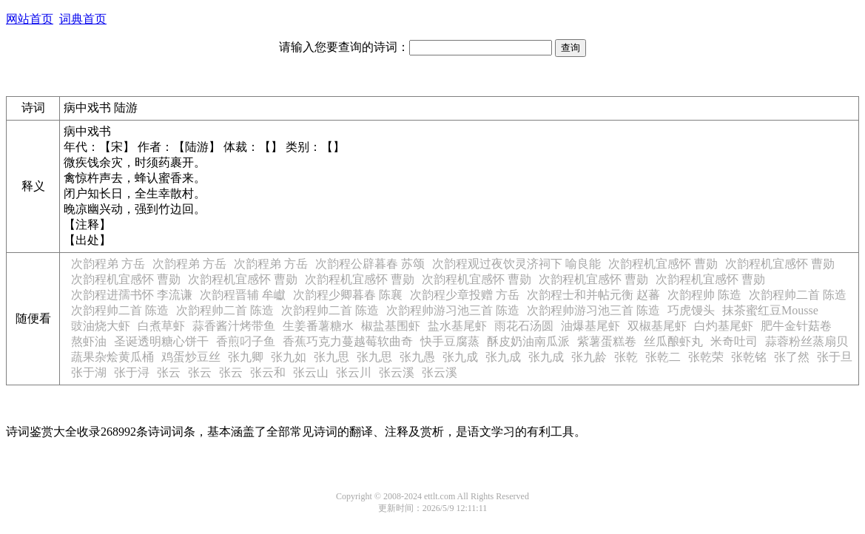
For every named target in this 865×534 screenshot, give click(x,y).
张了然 (792, 357)
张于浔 (131, 372)
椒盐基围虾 (390, 326)
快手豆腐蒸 (449, 341)
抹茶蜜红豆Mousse (770, 310)
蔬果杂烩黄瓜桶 (112, 357)
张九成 (460, 357)
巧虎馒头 (691, 310)
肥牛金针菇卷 (796, 326)
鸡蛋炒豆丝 (191, 357)
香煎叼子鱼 (245, 341)
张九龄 (589, 357)
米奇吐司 (734, 341)
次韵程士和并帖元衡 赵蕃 (593, 294)
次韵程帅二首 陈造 (798, 294)
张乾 (626, 357)
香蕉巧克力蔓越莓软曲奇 (348, 341)
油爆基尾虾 (590, 326)
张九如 (288, 357)
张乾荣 (706, 357)
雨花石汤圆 (523, 326)
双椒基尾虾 (657, 326)
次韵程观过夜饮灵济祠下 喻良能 (516, 263)
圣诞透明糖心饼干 (161, 341)
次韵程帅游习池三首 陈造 (452, 310)
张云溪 (396, 372)
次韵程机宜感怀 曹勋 (663, 263)
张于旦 (834, 357)
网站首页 (29, 19)
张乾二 (663, 357)
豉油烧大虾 (100, 326)
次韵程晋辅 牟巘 (243, 294)
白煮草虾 (161, 326)
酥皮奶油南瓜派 (528, 341)
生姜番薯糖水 (318, 326)
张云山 (311, 372)
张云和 (268, 372)
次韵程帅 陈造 (704, 294)
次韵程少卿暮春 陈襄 (348, 294)
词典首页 (83, 19)
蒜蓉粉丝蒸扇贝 (806, 341)
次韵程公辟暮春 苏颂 (370, 263)
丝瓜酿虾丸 (673, 341)
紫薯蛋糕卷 (606, 341)
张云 (169, 372)
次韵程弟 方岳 (108, 263)
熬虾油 (89, 341)
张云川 (353, 372)
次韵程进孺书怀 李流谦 (131, 294)
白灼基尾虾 (723, 326)
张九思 (331, 357)
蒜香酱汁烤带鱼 (233, 326)
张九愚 (417, 357)
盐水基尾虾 (457, 326)
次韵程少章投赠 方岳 (464, 294)
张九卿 (245, 357)
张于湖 (89, 372)
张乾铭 (749, 357)
